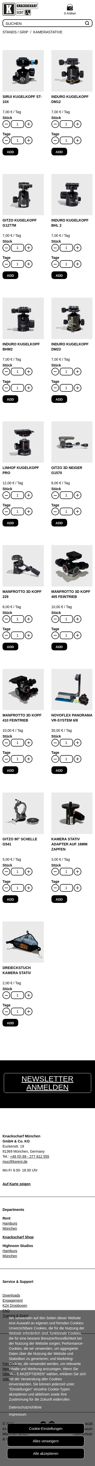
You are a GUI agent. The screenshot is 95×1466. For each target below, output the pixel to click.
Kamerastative (47, 32)
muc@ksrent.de (15, 1162)
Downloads (11, 1295)
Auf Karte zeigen (16, 1184)
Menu (87, 10)
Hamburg (10, 1223)
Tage (7, 134)
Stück (7, 118)
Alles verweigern (46, 1441)
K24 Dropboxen (15, 1305)
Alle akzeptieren (46, 1454)
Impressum (17, 1414)
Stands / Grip (15, 32)
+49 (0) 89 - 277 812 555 (29, 1156)
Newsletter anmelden (47, 1083)
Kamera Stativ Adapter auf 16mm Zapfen (69, 844)
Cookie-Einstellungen (45, 1429)
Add (10, 152)
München (10, 1228)
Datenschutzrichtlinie (25, 1407)
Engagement (13, 1300)
